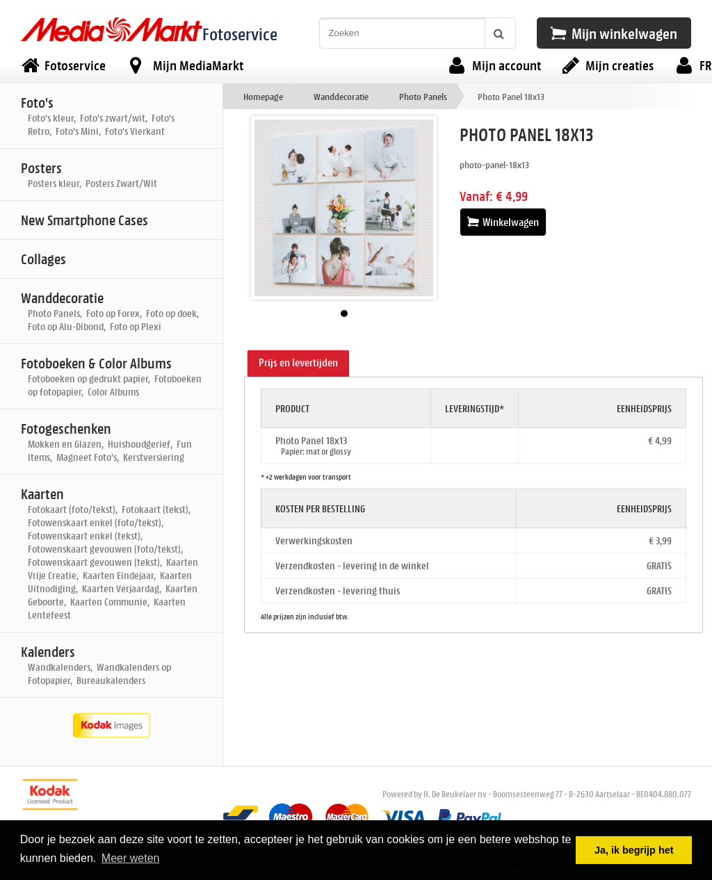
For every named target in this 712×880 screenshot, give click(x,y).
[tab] (298, 363)
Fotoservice (239, 34)
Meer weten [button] (131, 858)
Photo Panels (423, 96)
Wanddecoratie (341, 96)
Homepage (263, 96)
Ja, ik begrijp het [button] (634, 850)
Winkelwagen (503, 222)
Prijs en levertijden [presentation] (298, 362)
